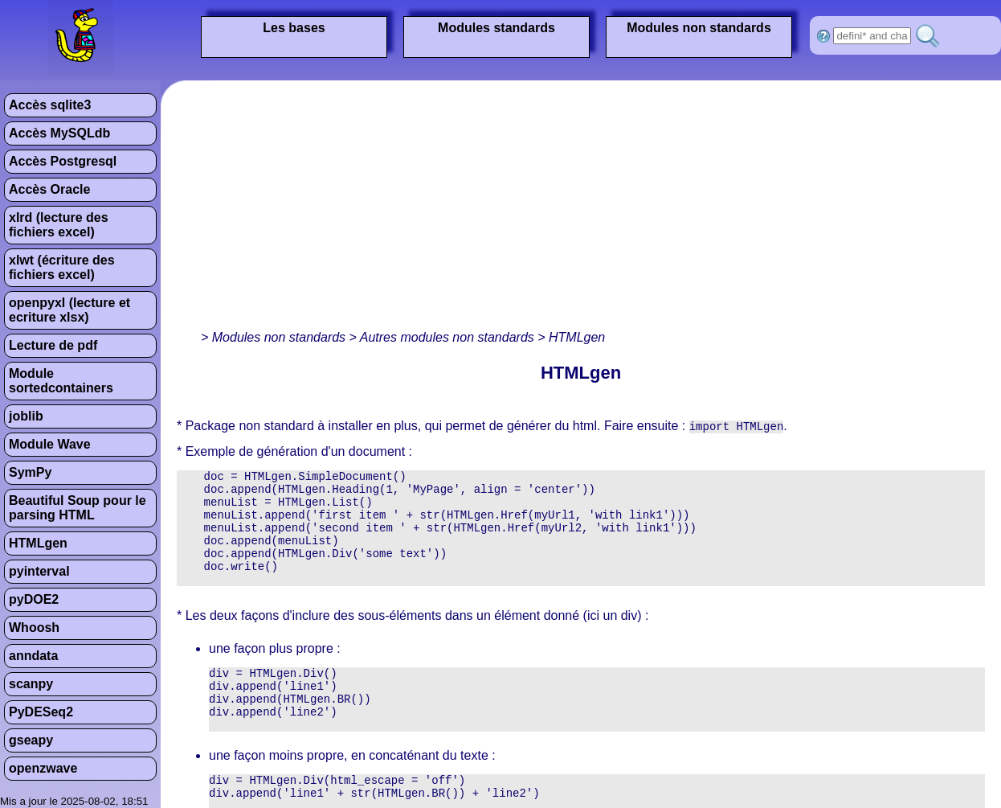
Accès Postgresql (62, 161)
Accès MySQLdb (59, 133)
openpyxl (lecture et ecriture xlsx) (69, 310)
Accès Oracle (49, 189)
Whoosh (34, 627)
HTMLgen (38, 543)
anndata (33, 655)
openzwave (43, 768)
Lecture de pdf (53, 345)
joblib (26, 416)
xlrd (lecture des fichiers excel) (58, 225)
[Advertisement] (397, 209)
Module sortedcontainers (61, 381)
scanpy (31, 684)
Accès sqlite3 (50, 105)
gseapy (31, 740)
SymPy (30, 472)
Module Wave (50, 444)
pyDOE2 (34, 599)
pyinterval (39, 571)
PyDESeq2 (41, 712)
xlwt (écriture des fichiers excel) (62, 267)
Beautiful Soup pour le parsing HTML (77, 508)
